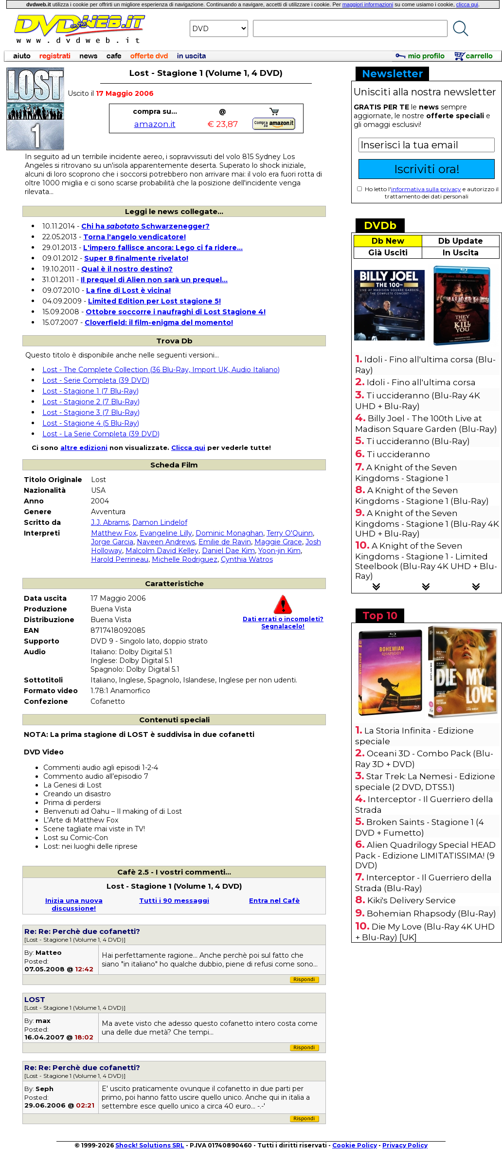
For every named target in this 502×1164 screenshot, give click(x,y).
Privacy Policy (405, 1145)
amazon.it (155, 124)
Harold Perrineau (119, 559)
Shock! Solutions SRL (149, 1145)
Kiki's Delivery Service (411, 900)
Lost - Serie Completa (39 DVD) (95, 380)
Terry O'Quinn (290, 533)
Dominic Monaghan (229, 533)
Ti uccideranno (398, 454)
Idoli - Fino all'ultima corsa (421, 382)
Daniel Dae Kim (228, 550)
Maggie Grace (278, 541)
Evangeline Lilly (166, 533)
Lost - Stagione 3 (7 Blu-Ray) (91, 412)
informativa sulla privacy (426, 189)
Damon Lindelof (159, 522)
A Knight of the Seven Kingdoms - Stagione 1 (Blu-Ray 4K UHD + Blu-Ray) (427, 523)
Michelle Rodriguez (184, 559)
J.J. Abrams (110, 522)
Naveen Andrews (166, 541)
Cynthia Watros (247, 559)
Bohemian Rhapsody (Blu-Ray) (431, 913)
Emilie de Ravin (224, 541)
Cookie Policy (354, 1145)
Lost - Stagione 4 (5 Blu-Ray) (90, 423)
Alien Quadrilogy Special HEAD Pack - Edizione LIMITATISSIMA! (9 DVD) (425, 855)
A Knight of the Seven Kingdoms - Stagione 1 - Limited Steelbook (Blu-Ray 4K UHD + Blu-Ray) (426, 561)
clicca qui (467, 4)
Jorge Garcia (112, 541)
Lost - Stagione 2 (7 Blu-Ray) (91, 401)
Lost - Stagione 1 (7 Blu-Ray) (90, 391)
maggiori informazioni (368, 4)
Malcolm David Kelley (162, 550)
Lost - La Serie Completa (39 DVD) (101, 434)
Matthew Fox (113, 533)
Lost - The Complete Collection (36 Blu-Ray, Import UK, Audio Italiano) (161, 369)
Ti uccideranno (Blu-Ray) (418, 441)
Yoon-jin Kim (279, 550)
